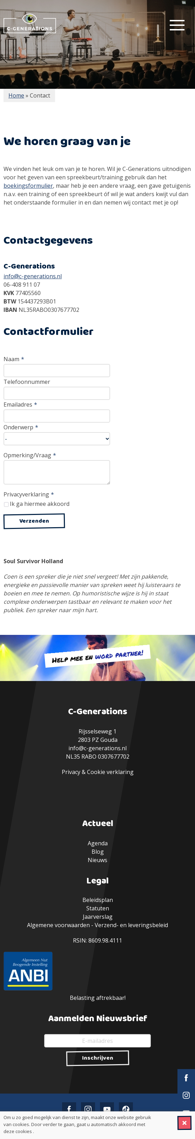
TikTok (126, 1109)
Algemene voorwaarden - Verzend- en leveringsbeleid (97, 925)
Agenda (98, 843)
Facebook (186, 1078)
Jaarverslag (98, 916)
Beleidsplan (97, 900)
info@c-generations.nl (97, 748)
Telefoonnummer (27, 382)
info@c (12, 276)
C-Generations (30, 23)
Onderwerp (21, 427)
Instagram (186, 1095)
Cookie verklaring (110, 772)
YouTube (107, 1109)
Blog (98, 851)
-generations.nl (41, 276)
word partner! (118, 654)
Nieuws (97, 860)
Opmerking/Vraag (30, 455)
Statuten (97, 908)
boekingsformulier (28, 185)
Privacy (71, 772)
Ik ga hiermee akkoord (39, 504)
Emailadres (20, 404)
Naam (14, 359)
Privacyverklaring (29, 494)
